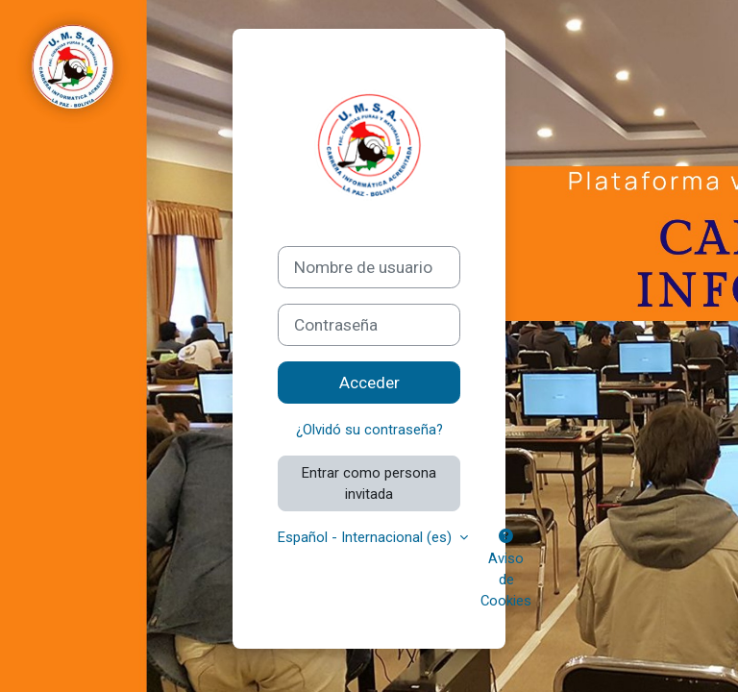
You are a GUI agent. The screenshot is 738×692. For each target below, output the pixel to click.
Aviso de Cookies (505, 569)
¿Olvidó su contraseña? (369, 429)
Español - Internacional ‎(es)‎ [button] (366, 537)
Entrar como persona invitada (369, 483)
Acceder (369, 382)
